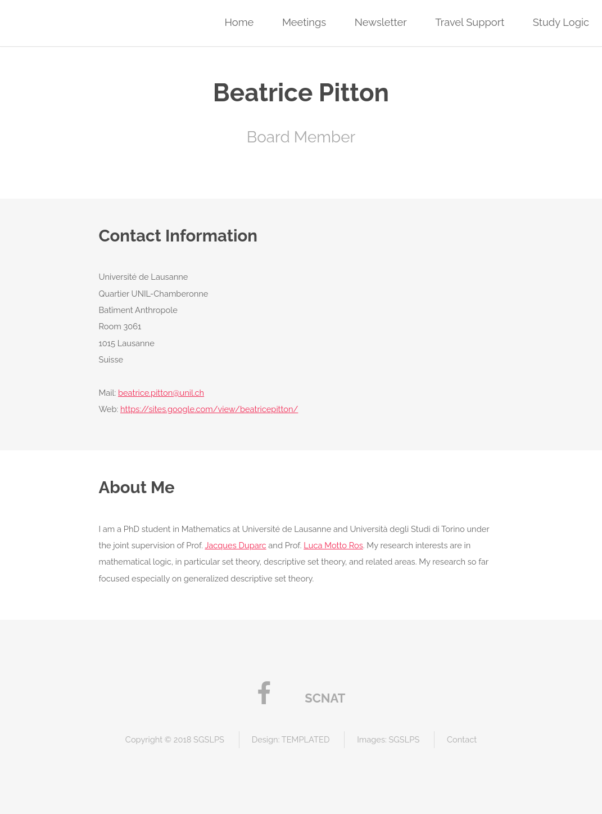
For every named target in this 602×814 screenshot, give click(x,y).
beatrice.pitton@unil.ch (161, 392)
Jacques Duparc (235, 545)
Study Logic (561, 22)
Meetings (304, 22)
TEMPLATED (306, 739)
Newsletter (381, 22)
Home (239, 22)
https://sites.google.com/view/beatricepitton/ (209, 409)
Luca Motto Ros (333, 545)
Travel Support (469, 22)
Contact (462, 739)
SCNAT (325, 698)
